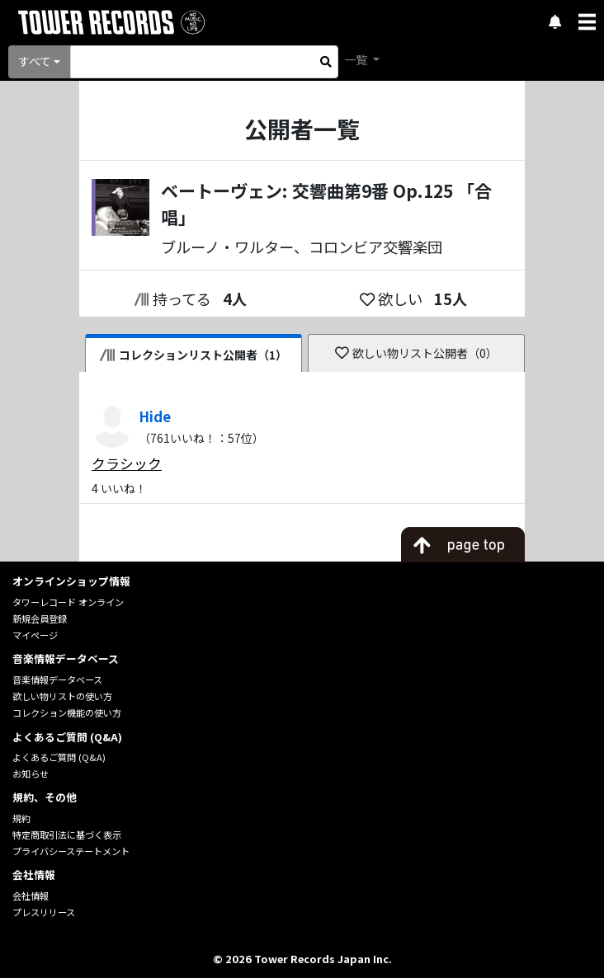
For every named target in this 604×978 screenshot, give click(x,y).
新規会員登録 (39, 618)
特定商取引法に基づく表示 (66, 834)
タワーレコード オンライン (68, 602)
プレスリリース (43, 912)
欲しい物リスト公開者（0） (416, 353)
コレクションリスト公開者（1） (193, 354)
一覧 (357, 59)
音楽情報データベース (57, 679)
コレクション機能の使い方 (66, 712)
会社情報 (30, 895)
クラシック (127, 463)
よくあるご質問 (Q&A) (59, 757)
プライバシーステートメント (71, 851)
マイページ (35, 635)
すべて (34, 61)
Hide (155, 416)
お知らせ (30, 773)
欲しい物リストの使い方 (62, 696)
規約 (21, 818)
